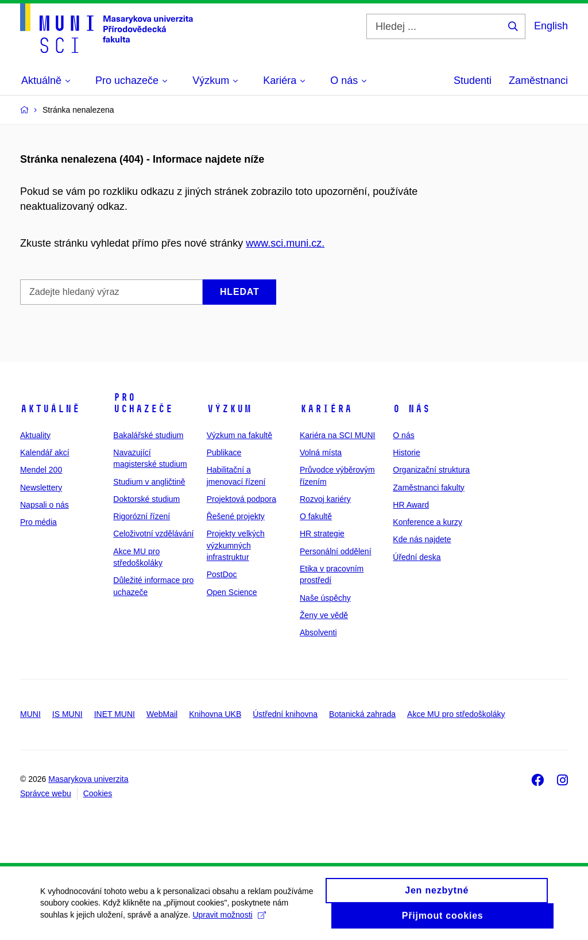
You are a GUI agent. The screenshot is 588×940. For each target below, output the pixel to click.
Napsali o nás (44, 504)
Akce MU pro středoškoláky (456, 714)
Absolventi (318, 632)
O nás (411, 408)
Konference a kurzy (427, 522)
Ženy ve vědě (324, 615)
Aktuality (35, 435)
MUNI (30, 714)
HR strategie (322, 533)
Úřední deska (416, 557)
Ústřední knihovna (285, 714)
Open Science (232, 592)
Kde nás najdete (422, 539)
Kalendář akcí (44, 452)
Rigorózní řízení (141, 516)
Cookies (98, 793)
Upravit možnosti (228, 919)
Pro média (38, 522)
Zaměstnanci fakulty (429, 487)
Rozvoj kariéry (325, 499)
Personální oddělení (336, 551)
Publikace (224, 452)
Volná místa (321, 452)
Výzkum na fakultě (239, 435)
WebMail (161, 714)
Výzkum (229, 408)
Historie (406, 452)
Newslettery (41, 487)
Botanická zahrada (362, 714)
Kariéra (326, 408)
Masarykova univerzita (88, 779)
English (551, 26)
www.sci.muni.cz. (285, 243)
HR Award (411, 504)
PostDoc (222, 574)
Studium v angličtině (149, 481)
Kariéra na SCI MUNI (337, 435)
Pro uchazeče (143, 403)
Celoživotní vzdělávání (153, 533)
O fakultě (316, 516)
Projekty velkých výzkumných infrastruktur (236, 545)
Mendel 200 (41, 469)
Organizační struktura (431, 469)
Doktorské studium (146, 499)
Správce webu (45, 793)
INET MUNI (114, 714)
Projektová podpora (241, 499)
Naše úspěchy (325, 598)
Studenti (473, 80)
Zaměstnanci (538, 80)
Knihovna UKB (215, 714)
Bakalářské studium (148, 435)
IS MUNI (67, 714)
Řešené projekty (236, 516)
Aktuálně (50, 408)
